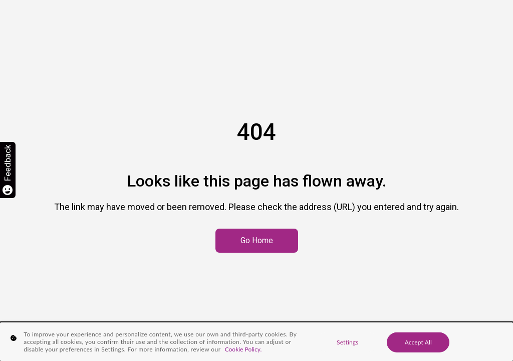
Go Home (256, 240)
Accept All (418, 341)
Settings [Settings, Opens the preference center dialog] (347, 341)
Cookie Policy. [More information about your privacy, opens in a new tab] (243, 349)
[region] (256, 341)
